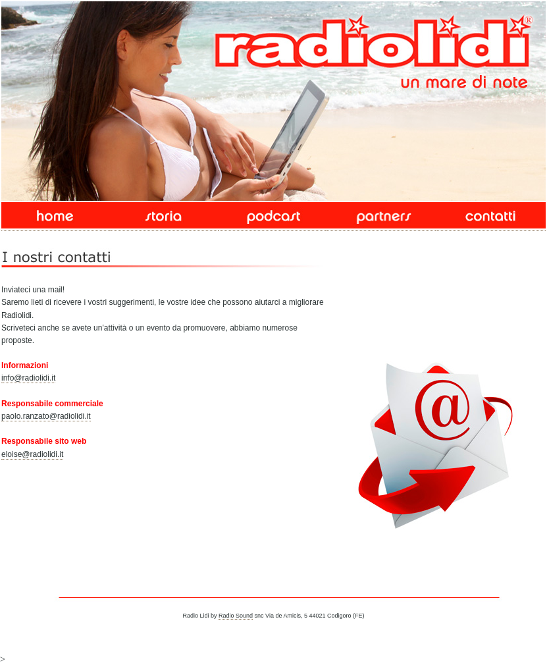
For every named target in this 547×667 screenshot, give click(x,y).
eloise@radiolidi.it (32, 454)
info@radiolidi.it (28, 378)
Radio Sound (236, 615)
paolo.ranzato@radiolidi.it (46, 416)
